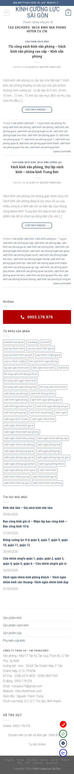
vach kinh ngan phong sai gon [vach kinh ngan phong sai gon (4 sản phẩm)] (52, 406)
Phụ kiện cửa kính (14, 640)
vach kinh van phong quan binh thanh (39, 143)
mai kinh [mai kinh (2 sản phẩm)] (62, 367)
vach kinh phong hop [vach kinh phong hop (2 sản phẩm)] (15, 412)
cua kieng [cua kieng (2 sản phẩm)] (32, 342)
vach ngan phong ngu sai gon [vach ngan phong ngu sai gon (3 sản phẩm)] (53, 457)
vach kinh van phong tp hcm (45, 147)
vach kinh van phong (42, 127)
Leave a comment (62, 151)
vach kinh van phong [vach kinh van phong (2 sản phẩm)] (41, 412)
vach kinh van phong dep (48, 242)
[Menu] (6, 13)
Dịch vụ (44, 760)
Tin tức (20, 760)
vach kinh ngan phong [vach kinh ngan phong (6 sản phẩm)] (16, 399)
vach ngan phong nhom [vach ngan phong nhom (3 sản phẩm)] (51, 463)
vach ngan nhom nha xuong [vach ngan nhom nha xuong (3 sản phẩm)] (19, 438)
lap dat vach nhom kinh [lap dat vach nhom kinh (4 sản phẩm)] (16, 367)
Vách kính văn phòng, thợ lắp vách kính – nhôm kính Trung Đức (37, 169)
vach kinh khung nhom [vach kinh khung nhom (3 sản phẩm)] (43, 393)
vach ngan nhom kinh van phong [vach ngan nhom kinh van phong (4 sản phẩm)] (21, 431)
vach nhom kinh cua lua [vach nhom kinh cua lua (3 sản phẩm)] (16, 476)
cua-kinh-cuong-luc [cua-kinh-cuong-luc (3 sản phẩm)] (14, 342)
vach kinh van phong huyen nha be (31, 259)
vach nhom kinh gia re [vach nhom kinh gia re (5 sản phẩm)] (44, 476)
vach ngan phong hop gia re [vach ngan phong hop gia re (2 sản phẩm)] (19, 451)
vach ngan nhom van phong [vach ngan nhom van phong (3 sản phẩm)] (19, 444)
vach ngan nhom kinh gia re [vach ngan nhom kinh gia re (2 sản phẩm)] (18, 425)
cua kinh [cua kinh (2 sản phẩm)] (45, 342)
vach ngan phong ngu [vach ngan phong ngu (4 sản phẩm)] (48, 451)
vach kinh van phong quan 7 (39, 139)
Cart (27, 763)
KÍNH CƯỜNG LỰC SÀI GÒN (38, 12)
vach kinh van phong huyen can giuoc (49, 251)
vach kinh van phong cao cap (18, 242)
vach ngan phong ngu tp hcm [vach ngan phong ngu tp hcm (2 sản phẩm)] (19, 463)
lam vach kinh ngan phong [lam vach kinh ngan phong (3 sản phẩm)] (43, 361)
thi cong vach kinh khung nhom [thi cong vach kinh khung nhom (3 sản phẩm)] (20, 374)
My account (52, 763)
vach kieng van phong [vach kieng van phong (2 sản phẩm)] (15, 393)
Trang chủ (8, 760)
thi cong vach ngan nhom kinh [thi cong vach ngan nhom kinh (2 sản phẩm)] (20, 380)
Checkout (38, 763)
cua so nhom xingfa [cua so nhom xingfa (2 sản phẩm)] (14, 361)
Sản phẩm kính (12, 618)
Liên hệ (54, 760)
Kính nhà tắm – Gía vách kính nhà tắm (27, 508)
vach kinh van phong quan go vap (20, 267)
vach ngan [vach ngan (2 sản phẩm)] (60, 412)
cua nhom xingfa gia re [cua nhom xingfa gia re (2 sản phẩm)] (48, 354)
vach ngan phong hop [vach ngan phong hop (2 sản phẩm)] (49, 444)
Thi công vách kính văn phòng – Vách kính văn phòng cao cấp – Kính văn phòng (37, 51)
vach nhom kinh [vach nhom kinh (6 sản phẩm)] (47, 470)
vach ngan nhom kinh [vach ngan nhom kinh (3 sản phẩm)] (43, 419)
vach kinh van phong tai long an (53, 279)
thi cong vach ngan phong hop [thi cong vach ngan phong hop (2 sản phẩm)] (20, 386)
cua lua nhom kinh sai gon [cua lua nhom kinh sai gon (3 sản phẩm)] (18, 354)
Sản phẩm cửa (12, 633)
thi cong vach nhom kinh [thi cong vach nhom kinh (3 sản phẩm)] (53, 386)
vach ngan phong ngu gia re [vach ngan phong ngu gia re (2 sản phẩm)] (19, 457)
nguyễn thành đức (50, 67)
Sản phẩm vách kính (37, 41)
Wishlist (65, 760)
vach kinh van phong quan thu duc (44, 275)
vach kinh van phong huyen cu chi (34, 131)
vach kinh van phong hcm (40, 246)
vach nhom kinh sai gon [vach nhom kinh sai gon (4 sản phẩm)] (16, 482)
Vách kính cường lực (49, 162)
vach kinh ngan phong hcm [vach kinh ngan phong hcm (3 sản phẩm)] (18, 406)
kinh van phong (53, 123)
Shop (19, 763)
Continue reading (37, 110)
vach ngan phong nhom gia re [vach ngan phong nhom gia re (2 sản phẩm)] (20, 470)
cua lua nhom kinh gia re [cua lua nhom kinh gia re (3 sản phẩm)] (41, 348)
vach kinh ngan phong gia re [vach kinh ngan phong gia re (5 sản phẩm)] (46, 399)
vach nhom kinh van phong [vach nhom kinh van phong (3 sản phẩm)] (47, 482)
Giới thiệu (32, 760)
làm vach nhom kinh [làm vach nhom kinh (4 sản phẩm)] (43, 367)
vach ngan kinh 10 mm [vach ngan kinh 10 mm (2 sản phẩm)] (16, 419)
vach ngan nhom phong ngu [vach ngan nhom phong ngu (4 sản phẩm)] (53, 438)
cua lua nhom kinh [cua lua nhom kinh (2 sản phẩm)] (14, 348)
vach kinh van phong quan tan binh (34, 271)
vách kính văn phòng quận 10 (43, 135)
